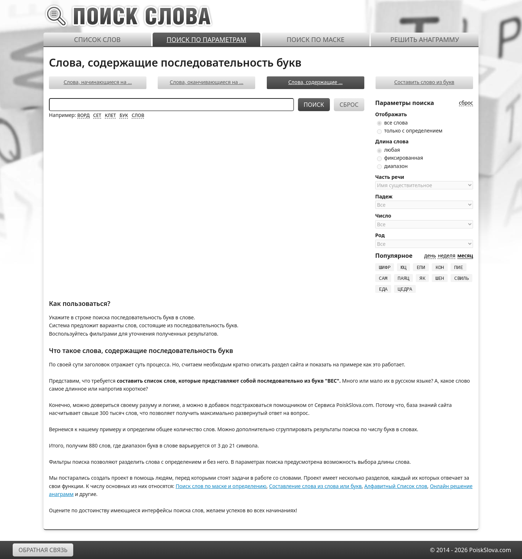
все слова (392, 122)
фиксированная (400, 157)
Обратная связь (42, 550)
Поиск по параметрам (206, 39)
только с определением (410, 130)
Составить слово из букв (424, 82)
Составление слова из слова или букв (315, 486)
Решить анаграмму (424, 39)
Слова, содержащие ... (315, 82)
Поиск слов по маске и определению (220, 486)
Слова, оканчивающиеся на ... (206, 82)
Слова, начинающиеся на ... (97, 82)
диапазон (392, 166)
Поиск (314, 105)
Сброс (349, 105)
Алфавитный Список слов (395, 486)
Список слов (97, 39)
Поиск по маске (316, 39)
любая (388, 149)
